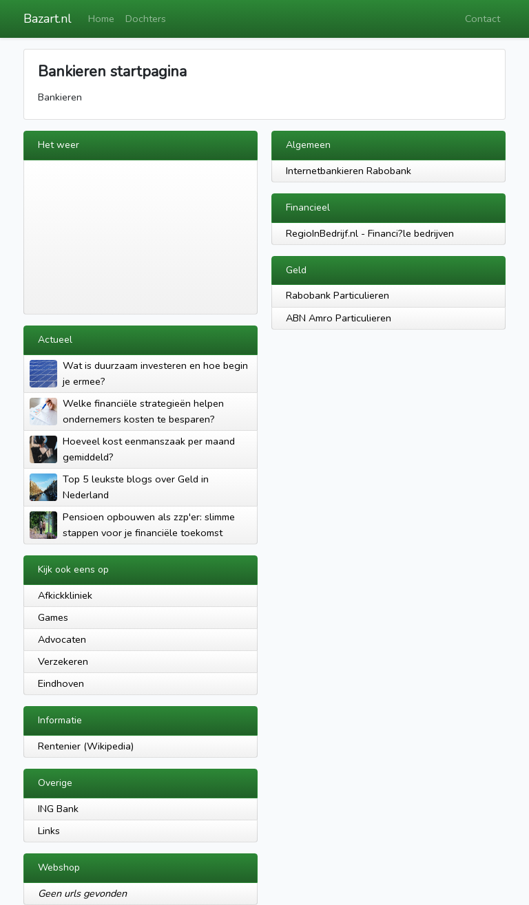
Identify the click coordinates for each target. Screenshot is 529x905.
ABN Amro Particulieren (338, 318)
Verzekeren (63, 661)
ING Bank (58, 809)
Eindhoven (61, 683)
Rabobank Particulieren (337, 295)
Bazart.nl (47, 18)
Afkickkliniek (65, 595)
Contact (482, 18)
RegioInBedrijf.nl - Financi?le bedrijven (370, 233)
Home (101, 18)
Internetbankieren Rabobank (348, 171)
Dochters (145, 18)
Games (53, 617)
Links (49, 831)
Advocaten (62, 639)
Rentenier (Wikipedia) (86, 746)
